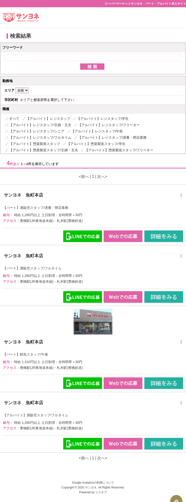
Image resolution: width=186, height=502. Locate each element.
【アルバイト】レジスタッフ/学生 (103, 119)
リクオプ (101, 492)
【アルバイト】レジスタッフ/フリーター (109, 125)
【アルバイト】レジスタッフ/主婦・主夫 (40, 125)
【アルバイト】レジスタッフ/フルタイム (40, 137)
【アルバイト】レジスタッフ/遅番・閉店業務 (112, 137)
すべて (14, 119)
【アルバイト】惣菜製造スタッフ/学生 (96, 144)
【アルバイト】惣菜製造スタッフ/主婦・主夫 (43, 150)
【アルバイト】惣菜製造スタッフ (34, 144)
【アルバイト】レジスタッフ (48, 119)
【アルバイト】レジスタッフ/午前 (97, 131)
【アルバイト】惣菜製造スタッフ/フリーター (119, 150)
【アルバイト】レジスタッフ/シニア (36, 131)
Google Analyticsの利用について (93, 482)
